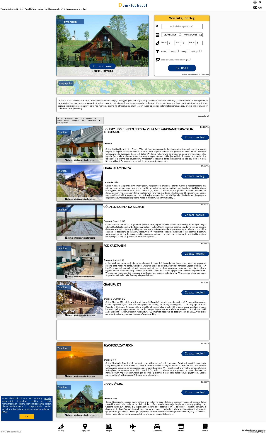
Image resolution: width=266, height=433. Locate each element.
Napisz (262, 432)
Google (48, 398)
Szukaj (182, 68)
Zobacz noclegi (195, 137)
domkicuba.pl (132, 5)
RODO (5, 411)
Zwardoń (62, 132)
